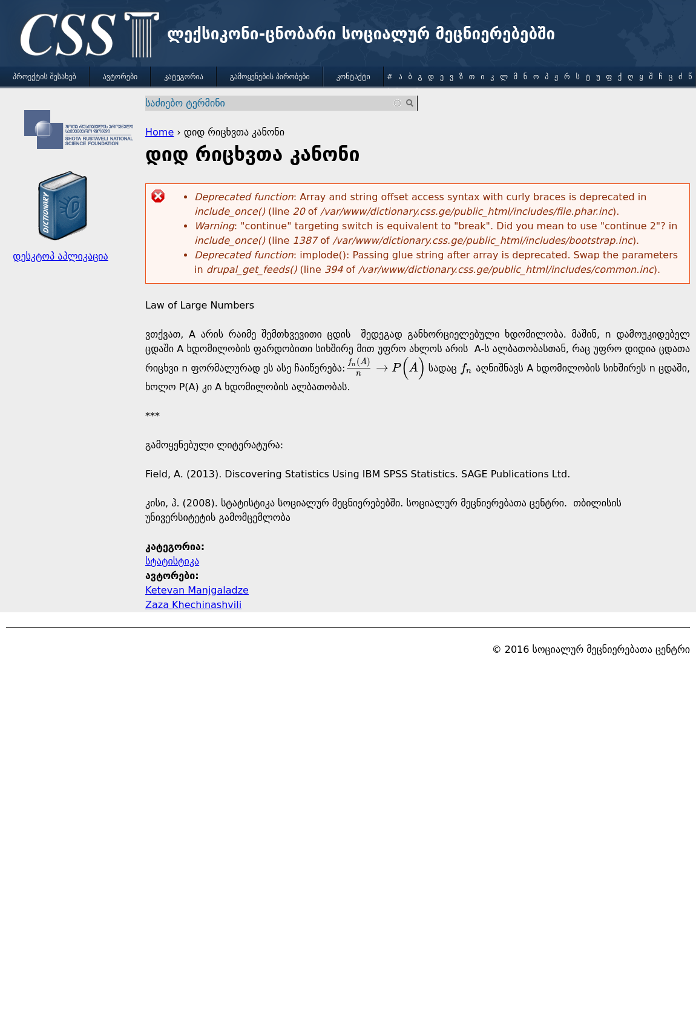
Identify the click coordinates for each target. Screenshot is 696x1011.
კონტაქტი (353, 77)
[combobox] (273, 103)
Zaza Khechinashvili (193, 604)
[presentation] (385, 368)
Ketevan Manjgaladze (197, 590)
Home (159, 132)
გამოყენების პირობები (270, 77)
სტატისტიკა (172, 561)
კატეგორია (183, 77)
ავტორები (120, 77)
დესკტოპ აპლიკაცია (60, 256)
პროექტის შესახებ (44, 77)
